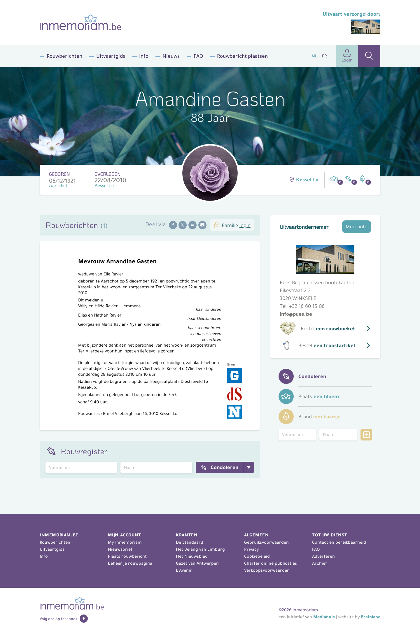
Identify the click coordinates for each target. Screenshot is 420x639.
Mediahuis (324, 617)
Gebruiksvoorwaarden (266, 542)
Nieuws (171, 56)
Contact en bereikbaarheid (339, 542)
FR (324, 56)
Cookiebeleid (257, 556)
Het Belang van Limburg (200, 549)
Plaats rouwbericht (127, 556)
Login (347, 55)
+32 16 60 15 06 (307, 306)
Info (143, 56)
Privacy (251, 549)
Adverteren (323, 556)
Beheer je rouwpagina (130, 563)
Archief (319, 563)
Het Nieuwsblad (192, 556)
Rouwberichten (64, 56)
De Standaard (189, 542)
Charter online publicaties (270, 563)
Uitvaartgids (110, 56)
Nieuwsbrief (120, 549)
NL (314, 56)
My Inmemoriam (125, 542)
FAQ (198, 56)
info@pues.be (296, 314)
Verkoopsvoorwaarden (267, 570)
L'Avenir (184, 570)
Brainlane (370, 617)
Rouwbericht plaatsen (242, 56)
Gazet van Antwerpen (197, 563)
